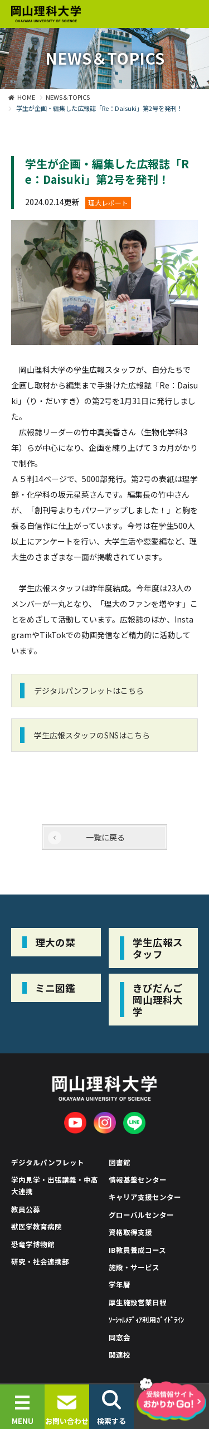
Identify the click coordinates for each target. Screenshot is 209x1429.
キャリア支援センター (145, 1197)
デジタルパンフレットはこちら (89, 690)
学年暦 (119, 1284)
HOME (26, 97)
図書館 (119, 1162)
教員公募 (25, 1209)
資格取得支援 (130, 1232)
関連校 (119, 1354)
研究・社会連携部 (40, 1261)
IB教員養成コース (137, 1250)
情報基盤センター (138, 1179)
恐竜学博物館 (33, 1244)
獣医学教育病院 (36, 1226)
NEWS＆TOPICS (68, 97)
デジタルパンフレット (47, 1162)
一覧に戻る (105, 837)
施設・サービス (134, 1267)
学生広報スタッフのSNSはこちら (92, 735)
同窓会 (119, 1337)
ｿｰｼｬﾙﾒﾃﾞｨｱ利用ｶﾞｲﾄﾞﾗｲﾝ (146, 1319)
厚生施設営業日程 (138, 1302)
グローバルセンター (141, 1214)
